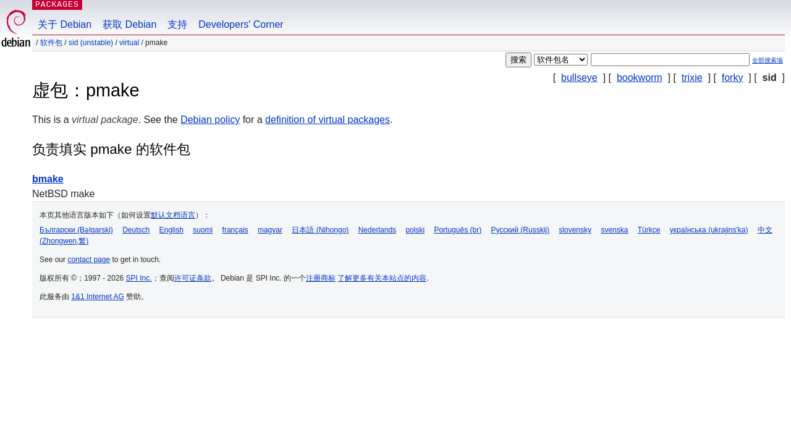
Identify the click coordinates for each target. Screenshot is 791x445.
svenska (614, 230)
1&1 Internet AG (97, 296)
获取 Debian (129, 24)
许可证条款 (192, 278)
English (171, 230)
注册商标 (321, 278)
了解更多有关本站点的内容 (381, 278)
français (235, 230)
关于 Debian (64, 24)
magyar (270, 230)
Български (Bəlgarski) (76, 230)
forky (732, 77)
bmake (48, 179)
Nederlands (377, 230)
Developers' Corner (240, 24)
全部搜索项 (767, 60)
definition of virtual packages (327, 119)
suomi (203, 230)
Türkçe (649, 230)
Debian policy (210, 119)
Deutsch (136, 230)
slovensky (575, 230)
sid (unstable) (91, 42)
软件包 (51, 42)
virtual (129, 42)
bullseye (579, 77)
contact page (88, 259)
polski (415, 230)
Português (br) (457, 230)
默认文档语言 (173, 215)
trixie (692, 77)
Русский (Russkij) (520, 230)
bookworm (639, 77)
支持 (177, 24)
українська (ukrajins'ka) (709, 230)
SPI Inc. (139, 278)
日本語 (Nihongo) (320, 230)
